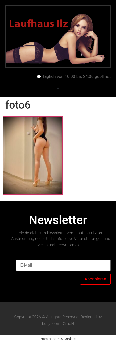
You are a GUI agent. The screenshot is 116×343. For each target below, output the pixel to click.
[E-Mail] (63, 265)
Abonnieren (95, 279)
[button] (57, 86)
